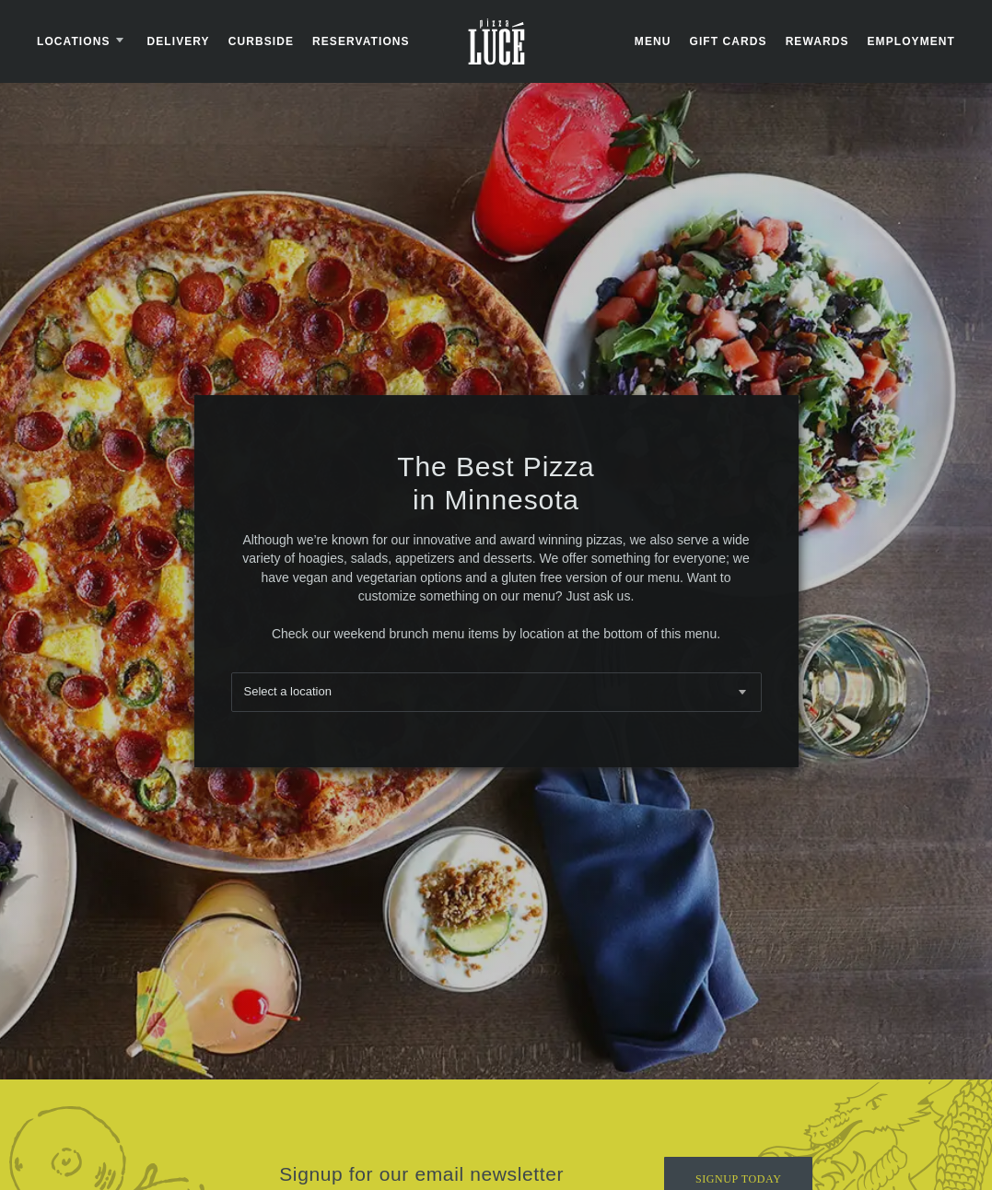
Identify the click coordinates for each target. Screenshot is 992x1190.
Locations (83, 41)
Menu (653, 41)
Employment (911, 41)
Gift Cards (727, 41)
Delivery (178, 41)
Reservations (361, 41)
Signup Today (738, 1167)
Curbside (261, 41)
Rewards (817, 41)
